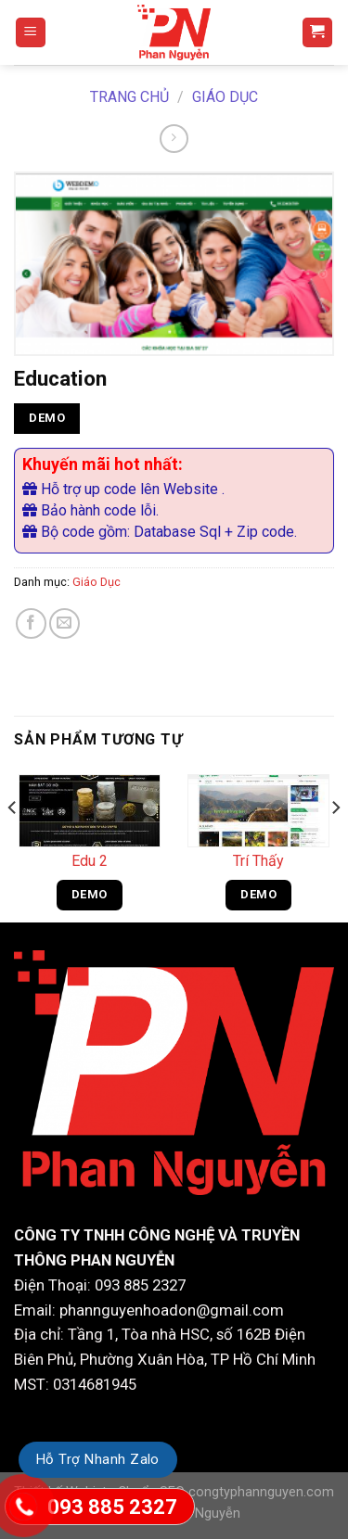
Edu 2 (89, 861)
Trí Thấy (258, 861)
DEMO (47, 418)
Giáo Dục (225, 97)
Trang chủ (129, 97)
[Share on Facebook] (31, 623)
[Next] (335, 844)
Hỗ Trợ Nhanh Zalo (98, 1459)
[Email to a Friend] (64, 623)
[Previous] (13, 844)
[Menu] (31, 33)
